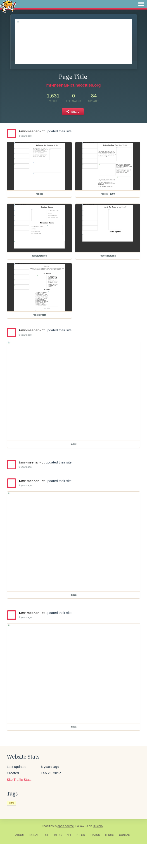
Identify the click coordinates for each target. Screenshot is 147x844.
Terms (109, 835)
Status (95, 835)
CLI (47, 835)
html (11, 803)
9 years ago (25, 334)
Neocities (47, 826)
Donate (34, 835)
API (68, 835)
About (20, 835)
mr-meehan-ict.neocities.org (73, 85)
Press (80, 835)
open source (65, 826)
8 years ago (25, 135)
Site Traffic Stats (19, 779)
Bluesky (98, 826)
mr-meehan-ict (32, 131)
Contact (125, 835)
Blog (58, 835)
